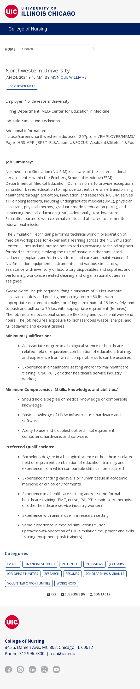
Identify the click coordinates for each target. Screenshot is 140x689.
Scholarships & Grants (104, 573)
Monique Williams (68, 77)
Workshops (66, 583)
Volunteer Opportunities (28, 583)
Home (10, 49)
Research (51, 573)
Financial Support (40, 564)
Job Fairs (116, 564)
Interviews (94, 564)
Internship (70, 564)
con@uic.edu (63, 653)
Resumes (72, 573)
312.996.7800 (31, 653)
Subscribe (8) (73, 594)
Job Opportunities (22, 86)
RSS (51, 594)
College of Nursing (27, 29)
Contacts (100, 594)
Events (13, 564)
